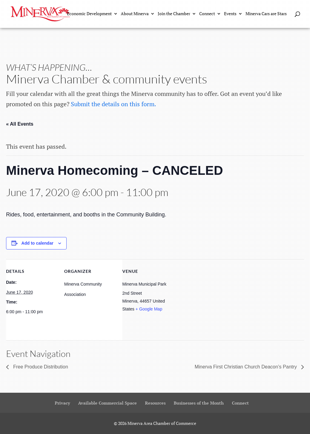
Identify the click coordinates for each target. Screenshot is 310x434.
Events (230, 14)
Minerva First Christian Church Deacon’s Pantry (246, 366)
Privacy (62, 403)
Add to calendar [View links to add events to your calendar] (37, 243)
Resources (155, 403)
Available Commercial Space (107, 403)
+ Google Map (149, 309)
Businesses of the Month (199, 403)
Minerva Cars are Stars (266, 14)
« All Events (19, 124)
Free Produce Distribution (40, 366)
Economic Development (89, 14)
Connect (207, 14)
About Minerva (135, 14)
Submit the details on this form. (113, 104)
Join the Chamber (174, 14)
